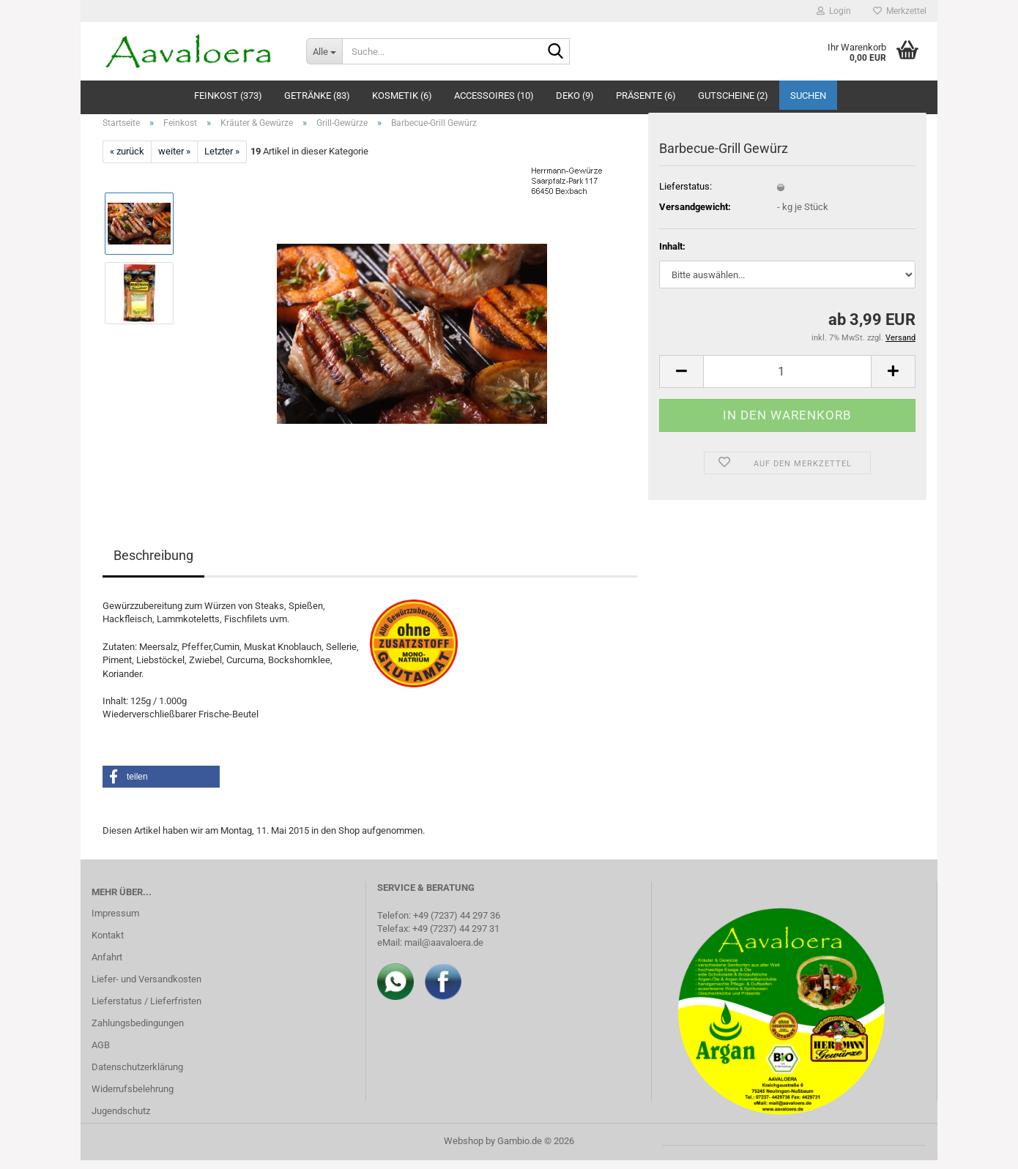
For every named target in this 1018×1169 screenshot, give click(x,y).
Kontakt (108, 943)
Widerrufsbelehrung (133, 1096)
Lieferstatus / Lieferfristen (146, 1009)
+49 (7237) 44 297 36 (456, 923)
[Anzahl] (787, 379)
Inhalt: (672, 254)
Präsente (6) (646, 95)
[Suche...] (324, 51)
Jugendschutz (121, 1118)
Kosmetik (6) (402, 95)
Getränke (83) (317, 95)
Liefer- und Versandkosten (146, 987)
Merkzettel (899, 11)
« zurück (127, 159)
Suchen (808, 95)
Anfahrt (107, 965)
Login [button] (834, 11)
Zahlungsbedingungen (138, 1031)
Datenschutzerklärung (137, 1074)
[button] (681, 379)
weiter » (174, 159)
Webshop (463, 1149)
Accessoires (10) (494, 95)
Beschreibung (153, 563)
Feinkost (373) (228, 95)
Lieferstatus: (685, 194)
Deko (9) (575, 95)
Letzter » (221, 159)
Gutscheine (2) (733, 95)
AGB (101, 1052)
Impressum (115, 921)
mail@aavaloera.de (443, 950)
